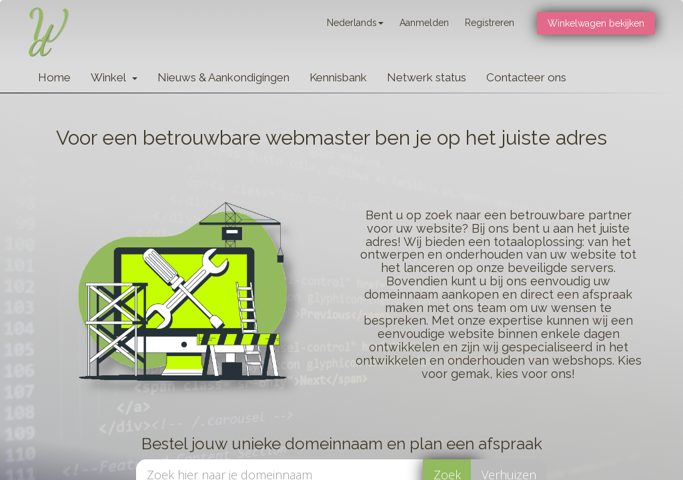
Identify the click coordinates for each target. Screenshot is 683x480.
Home (54, 77)
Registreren (489, 22)
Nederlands (355, 22)
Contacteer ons (526, 77)
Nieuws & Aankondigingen (223, 77)
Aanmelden (424, 22)
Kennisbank (338, 77)
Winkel (114, 77)
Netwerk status (426, 77)
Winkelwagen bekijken (596, 23)
